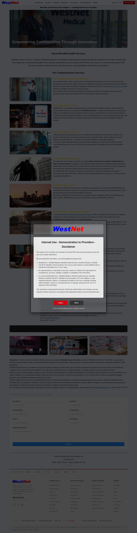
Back (77, 303)
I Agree (60, 303)
